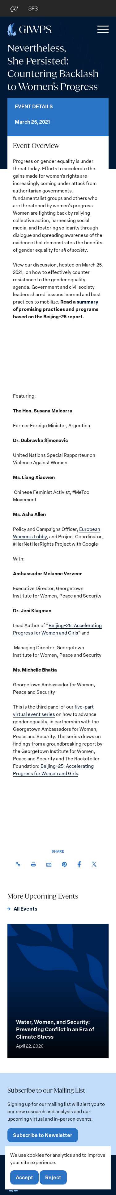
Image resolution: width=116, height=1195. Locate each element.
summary (87, 301)
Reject (53, 1177)
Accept (24, 1177)
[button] (102, 29)
